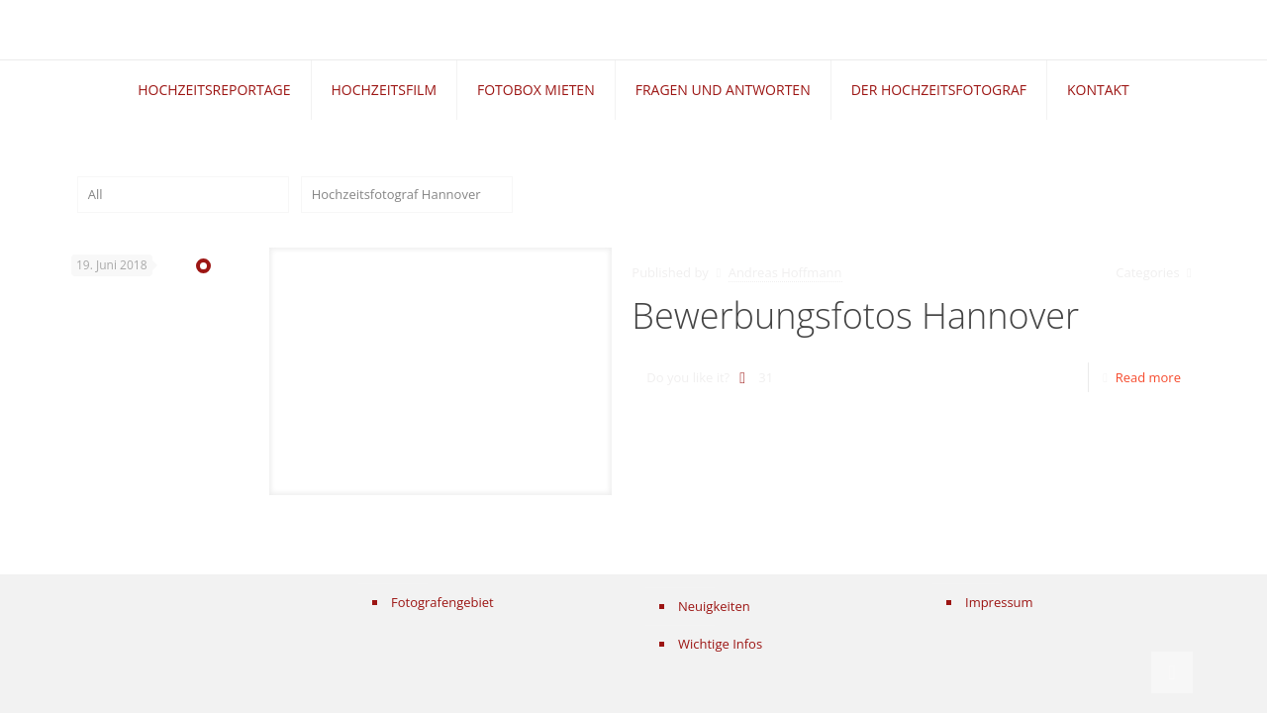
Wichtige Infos (720, 644)
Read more (1148, 377)
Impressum (999, 602)
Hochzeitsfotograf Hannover (396, 194)
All (95, 194)
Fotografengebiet (442, 602)
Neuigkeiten (714, 606)
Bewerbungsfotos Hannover (855, 315)
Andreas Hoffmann (785, 272)
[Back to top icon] (1172, 672)
